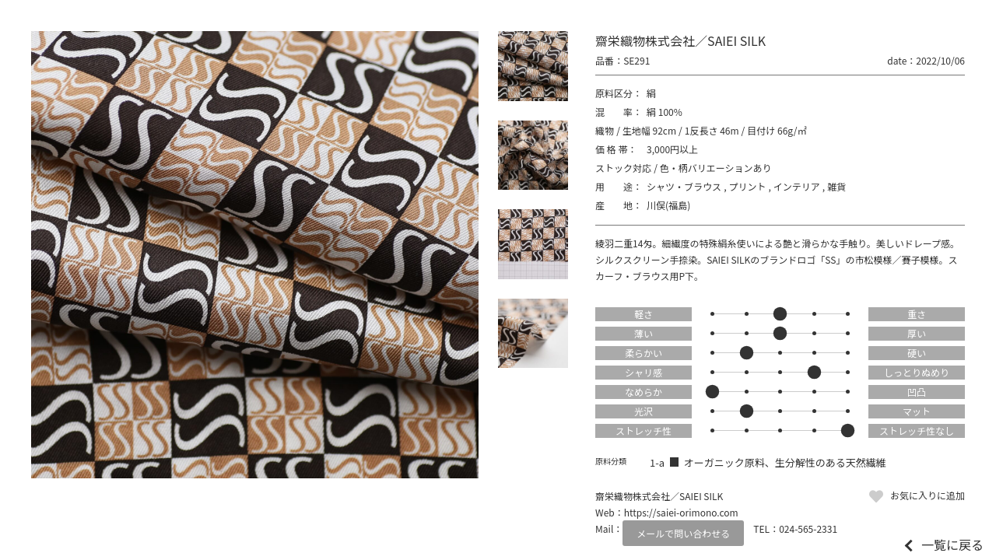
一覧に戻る (952, 544)
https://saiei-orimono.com (681, 512)
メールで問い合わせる (683, 533)
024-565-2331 (808, 528)
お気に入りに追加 (927, 495)
